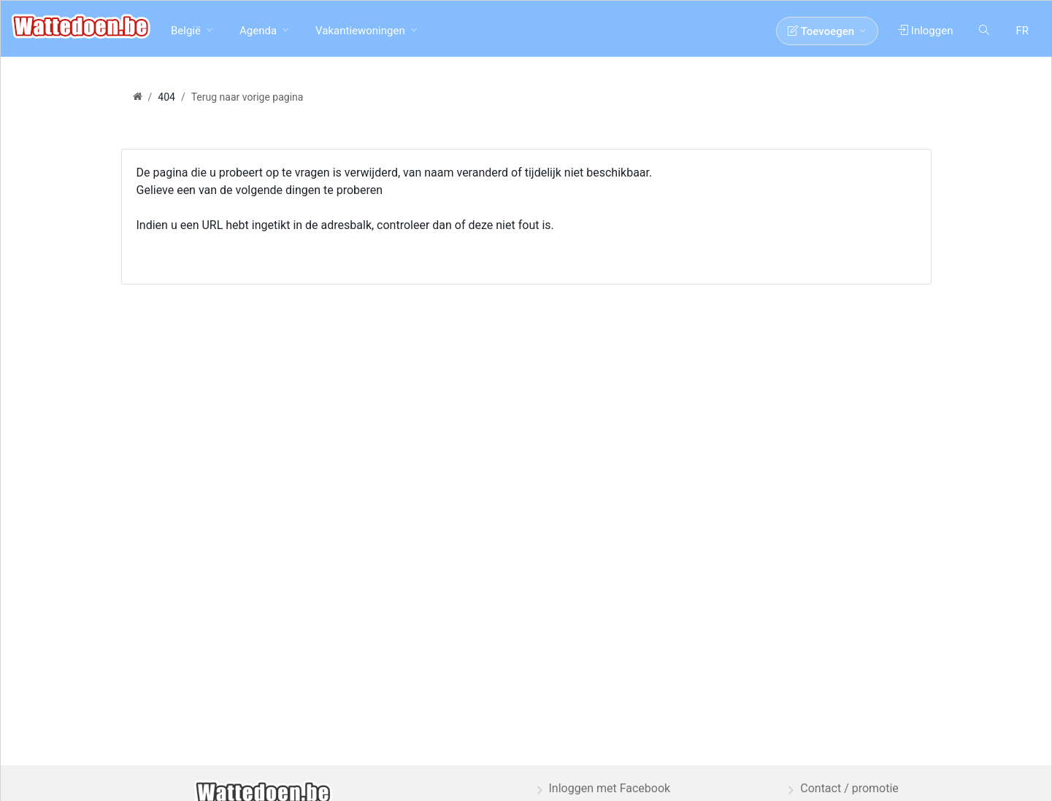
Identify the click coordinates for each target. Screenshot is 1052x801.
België (186, 30)
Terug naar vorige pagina (247, 97)
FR (1022, 30)
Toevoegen (821, 31)
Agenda (258, 30)
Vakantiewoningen (360, 30)
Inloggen (925, 30)
